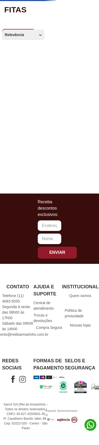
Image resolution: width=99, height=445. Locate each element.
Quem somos (80, 296)
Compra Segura (49, 327)
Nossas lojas (80, 325)
